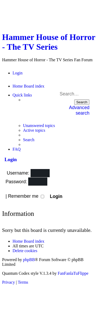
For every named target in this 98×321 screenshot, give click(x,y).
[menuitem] (17, 73)
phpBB (29, 259)
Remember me (26, 196)
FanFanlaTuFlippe (73, 273)
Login (9, 159)
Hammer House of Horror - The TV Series (48, 42)
